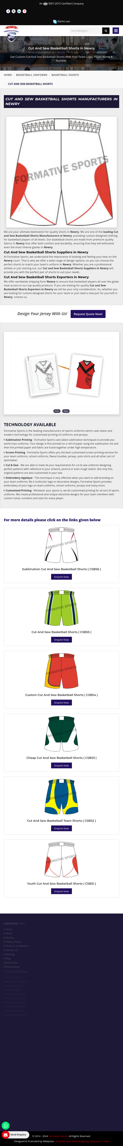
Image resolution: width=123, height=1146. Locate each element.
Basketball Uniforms (31, 75)
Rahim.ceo (61, 22)
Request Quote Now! (88, 314)
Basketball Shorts (65, 75)
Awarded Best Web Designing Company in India (82, 1141)
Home (8, 75)
